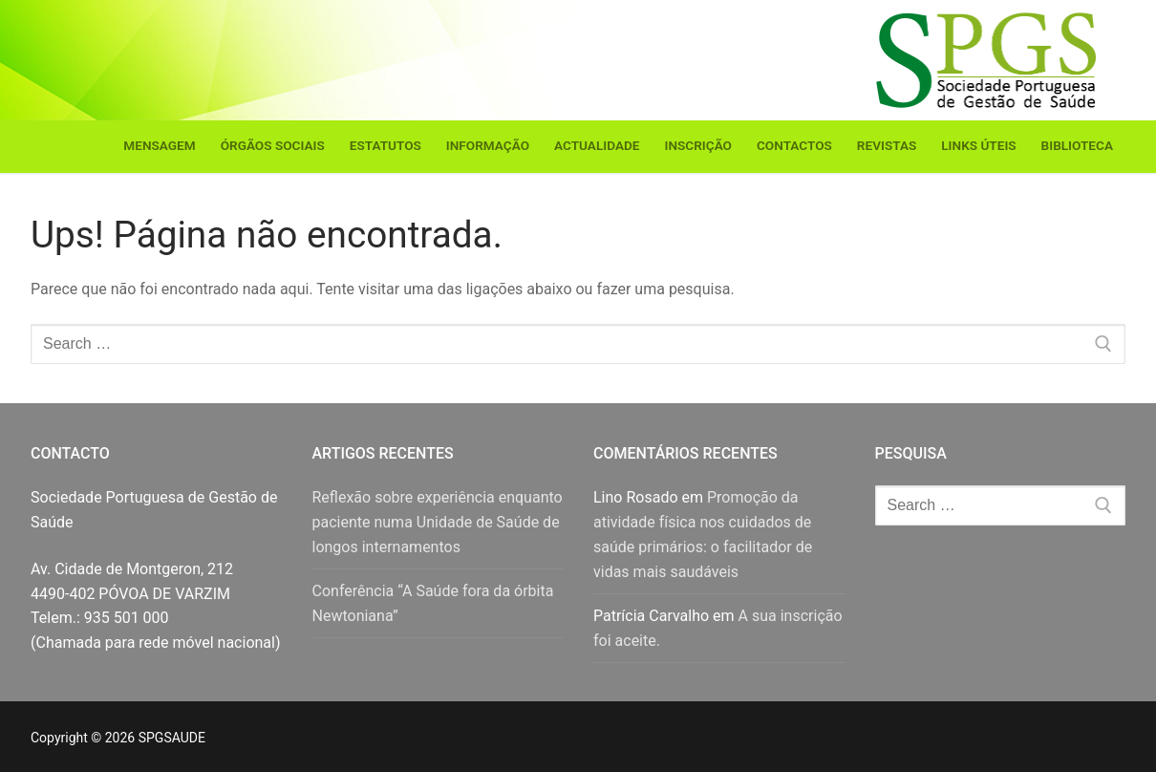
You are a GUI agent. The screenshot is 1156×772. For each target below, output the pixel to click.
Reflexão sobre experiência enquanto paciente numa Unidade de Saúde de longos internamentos (437, 522)
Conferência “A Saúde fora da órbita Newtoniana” (433, 603)
